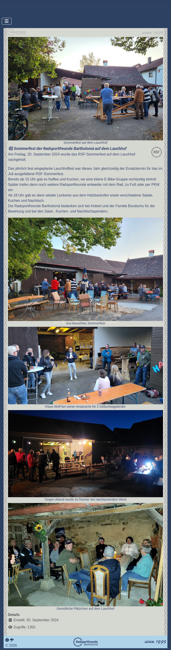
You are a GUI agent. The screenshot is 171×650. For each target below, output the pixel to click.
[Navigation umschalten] (7, 21)
